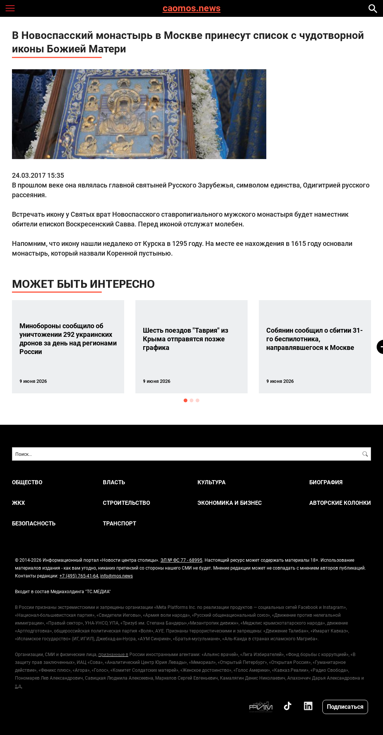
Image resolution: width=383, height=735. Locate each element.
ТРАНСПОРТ (119, 523)
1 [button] (185, 400)
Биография (326, 482)
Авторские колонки (340, 503)
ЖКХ (18, 503)
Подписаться (345, 706)
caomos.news (192, 8)
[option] (68, 346)
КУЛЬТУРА (211, 482)
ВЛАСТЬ (114, 482)
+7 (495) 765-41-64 (78, 576)
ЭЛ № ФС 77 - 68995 (181, 560)
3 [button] (197, 400)
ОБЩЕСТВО (27, 482)
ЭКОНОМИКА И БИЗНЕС (229, 503)
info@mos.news (116, 576)
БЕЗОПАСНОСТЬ (33, 523)
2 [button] (191, 400)
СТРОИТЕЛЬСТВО (126, 503)
